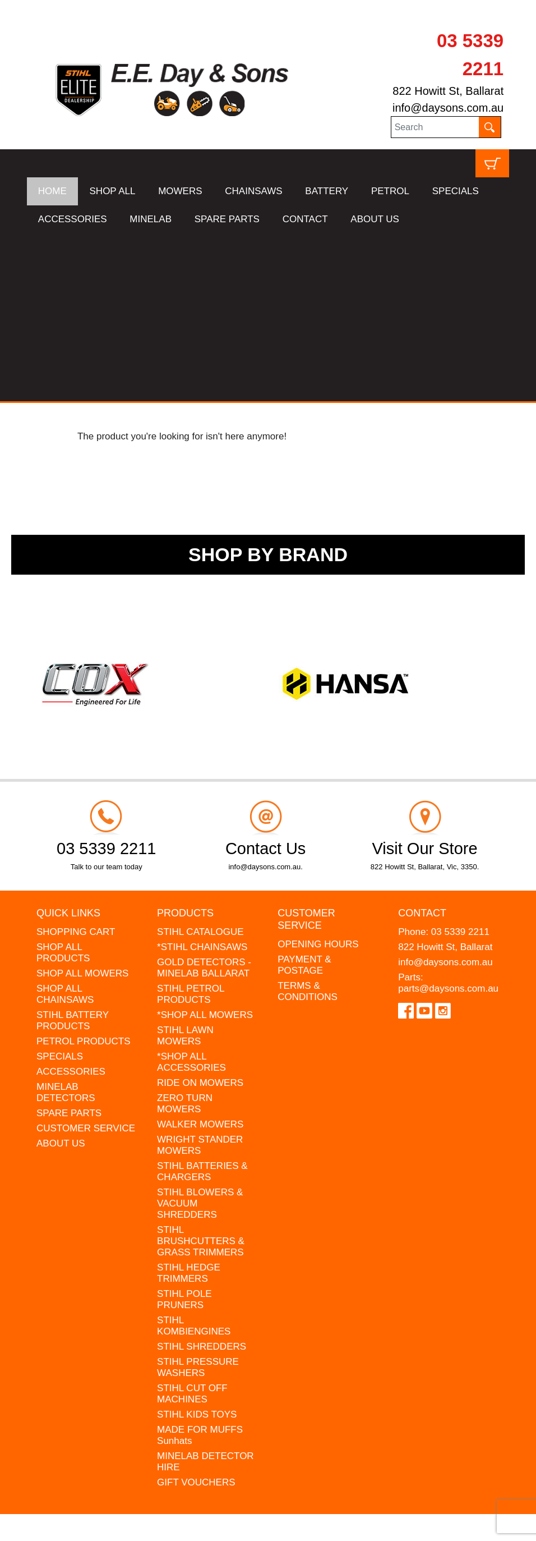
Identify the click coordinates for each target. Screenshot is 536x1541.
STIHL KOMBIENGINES (193, 1158)
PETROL (390, 191)
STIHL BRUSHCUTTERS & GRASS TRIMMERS (200, 1073)
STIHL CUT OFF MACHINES (192, 1226)
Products (185, 745)
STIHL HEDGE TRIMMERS (188, 1105)
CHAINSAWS (253, 191)
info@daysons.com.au (447, 108)
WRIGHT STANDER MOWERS (200, 977)
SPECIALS (455, 191)
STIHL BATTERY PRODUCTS (72, 853)
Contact (422, 745)
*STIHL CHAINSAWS (202, 779)
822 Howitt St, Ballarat (447, 91)
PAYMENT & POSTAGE (304, 797)
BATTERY (326, 191)
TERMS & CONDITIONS (308, 823)
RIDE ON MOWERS (200, 915)
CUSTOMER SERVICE (85, 960)
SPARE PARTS (227, 219)
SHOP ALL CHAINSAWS (65, 826)
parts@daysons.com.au (448, 820)
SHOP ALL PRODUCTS (63, 785)
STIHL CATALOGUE (200, 764)
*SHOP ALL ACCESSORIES (191, 894)
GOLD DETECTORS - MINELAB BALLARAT (204, 800)
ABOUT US (374, 219)
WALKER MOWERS (200, 956)
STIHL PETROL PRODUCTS (190, 826)
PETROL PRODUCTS (83, 873)
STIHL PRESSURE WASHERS (198, 1199)
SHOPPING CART (75, 764)
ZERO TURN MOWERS (184, 936)
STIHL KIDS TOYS (197, 1246)
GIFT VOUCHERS (196, 1314)
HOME (52, 191)
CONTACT (305, 219)
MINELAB (151, 219)
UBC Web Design (62, 1525)
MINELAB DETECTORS (65, 924)
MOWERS (180, 191)
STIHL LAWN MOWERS (185, 868)
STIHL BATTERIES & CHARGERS (202, 1004)
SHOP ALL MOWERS (82, 805)
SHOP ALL (113, 191)
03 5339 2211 (460, 764)
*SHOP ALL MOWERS (205, 847)
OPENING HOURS (318, 776)
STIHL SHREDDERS (201, 1178)
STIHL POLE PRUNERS (184, 1132)
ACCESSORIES (72, 219)
